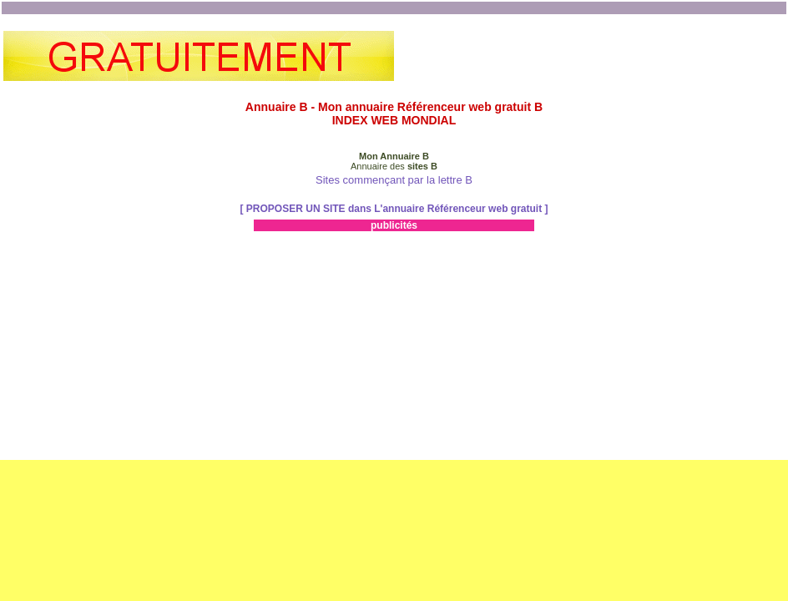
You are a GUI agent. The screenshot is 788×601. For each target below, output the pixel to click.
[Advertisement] (589, 56)
